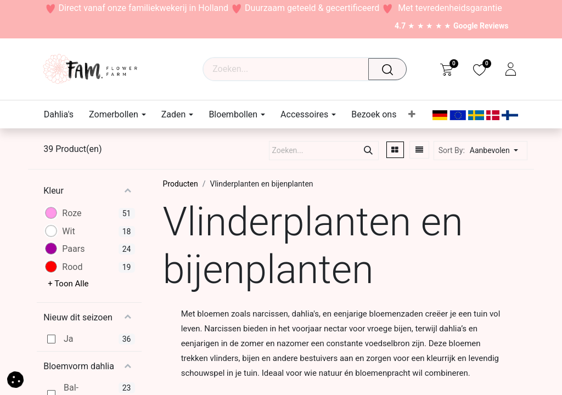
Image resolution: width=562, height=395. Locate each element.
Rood (72, 267)
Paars (73, 249)
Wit (68, 231)
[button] (497, 151)
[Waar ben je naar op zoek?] (390, 69)
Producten (180, 183)
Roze (71, 213)
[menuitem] (62, 114)
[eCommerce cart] (446, 69)
